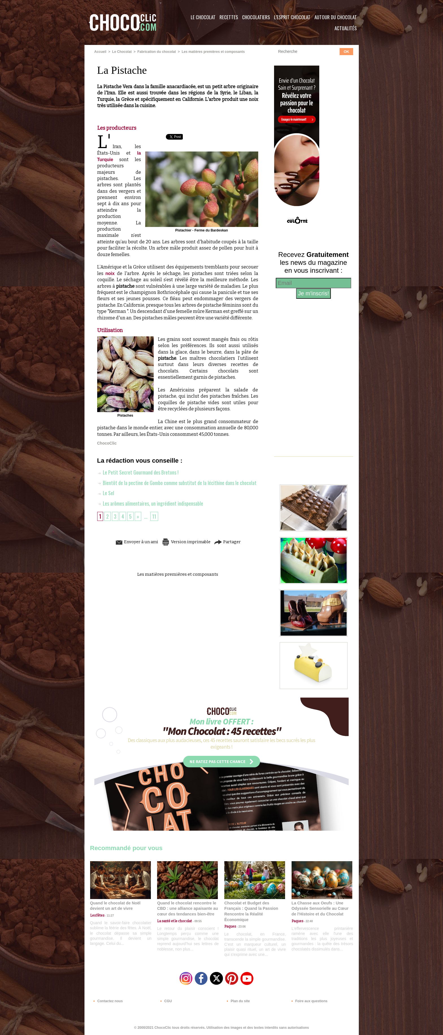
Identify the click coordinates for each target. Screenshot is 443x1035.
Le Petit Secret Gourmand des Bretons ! (138, 472)
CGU (165, 1001)
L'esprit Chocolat (292, 17)
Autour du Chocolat (335, 17)
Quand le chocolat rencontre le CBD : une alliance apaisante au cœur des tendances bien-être (187, 908)
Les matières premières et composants (212, 52)
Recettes (229, 17)
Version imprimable (186, 541)
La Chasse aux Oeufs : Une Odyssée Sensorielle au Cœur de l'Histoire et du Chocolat (320, 908)
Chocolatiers (256, 17)
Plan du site (237, 1001)
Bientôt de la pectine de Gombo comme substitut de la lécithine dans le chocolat (177, 482)
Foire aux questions (308, 1001)
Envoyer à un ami (134, 541)
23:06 (241, 926)
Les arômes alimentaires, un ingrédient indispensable (150, 502)
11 (154, 515)
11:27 (109, 915)
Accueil (100, 52)
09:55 (196, 921)
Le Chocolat (203, 17)
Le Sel (105, 492)
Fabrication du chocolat (156, 52)
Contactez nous (107, 1001)
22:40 (308, 921)
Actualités (346, 28)
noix (111, 273)
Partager (230, 541)
